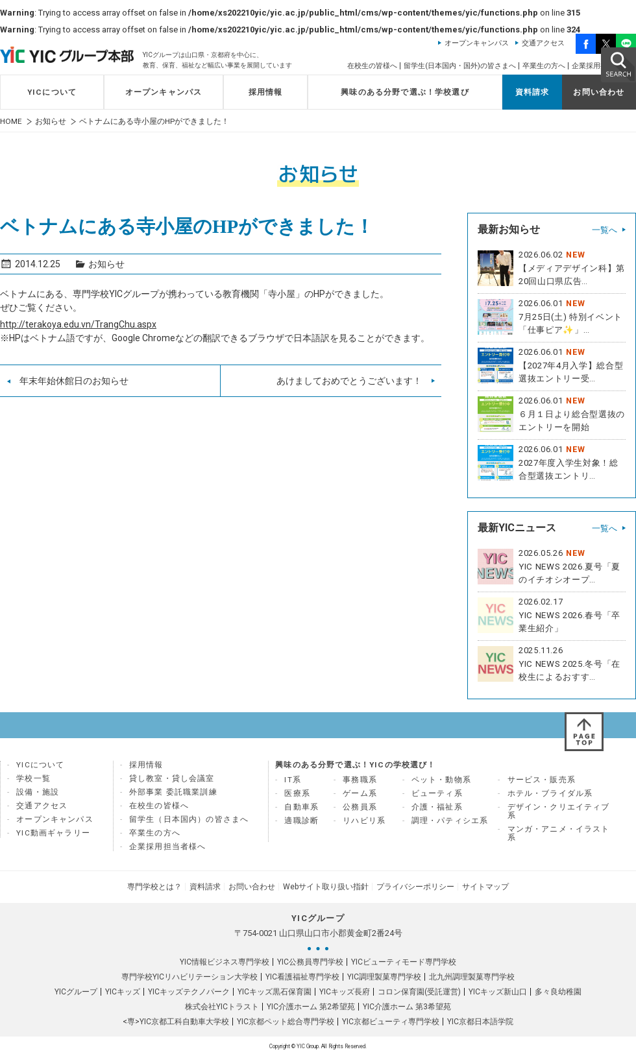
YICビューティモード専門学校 (403, 961)
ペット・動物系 (441, 779)
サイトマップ (485, 886)
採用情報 (266, 92)
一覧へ (604, 230)
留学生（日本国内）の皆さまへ (189, 819)
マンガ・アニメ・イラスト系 (559, 833)
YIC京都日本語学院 (480, 1021)
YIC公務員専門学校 (310, 961)
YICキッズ (122, 991)
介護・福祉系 (437, 806)
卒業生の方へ (543, 66)
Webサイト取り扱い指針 (326, 886)
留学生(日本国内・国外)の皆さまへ (460, 66)
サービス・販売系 (542, 779)
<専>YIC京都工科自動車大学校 (176, 1021)
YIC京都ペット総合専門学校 (285, 1021)
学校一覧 (33, 778)
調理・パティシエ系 (450, 820)
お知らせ (50, 121)
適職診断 (301, 820)
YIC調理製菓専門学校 (384, 976)
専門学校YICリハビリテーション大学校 (189, 976)
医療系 (297, 793)
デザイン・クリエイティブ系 (559, 811)
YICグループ (76, 991)
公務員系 (360, 806)
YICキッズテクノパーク (189, 991)
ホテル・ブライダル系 (550, 793)
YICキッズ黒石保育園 (275, 991)
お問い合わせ (598, 92)
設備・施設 (37, 792)
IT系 (292, 779)
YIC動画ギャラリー (53, 832)
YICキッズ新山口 (498, 991)
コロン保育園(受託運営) (419, 991)
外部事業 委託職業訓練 (173, 792)
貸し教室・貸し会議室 (172, 778)
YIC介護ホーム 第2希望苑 (311, 1006)
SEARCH (618, 64)
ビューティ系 (437, 793)
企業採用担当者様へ (167, 846)
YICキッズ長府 (344, 991)
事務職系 (360, 779)
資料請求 (532, 92)
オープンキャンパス (477, 43)
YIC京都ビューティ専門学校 (390, 1021)
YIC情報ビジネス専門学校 (224, 961)
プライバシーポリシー (415, 886)
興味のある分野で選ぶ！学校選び (405, 92)
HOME (11, 121)
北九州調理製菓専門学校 (472, 976)
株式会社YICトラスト (222, 1006)
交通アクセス (543, 43)
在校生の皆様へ (372, 66)
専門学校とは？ (154, 886)
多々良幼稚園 (558, 991)
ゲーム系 (360, 793)
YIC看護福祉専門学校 (302, 976)
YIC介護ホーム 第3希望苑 (407, 1006)
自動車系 (301, 806)
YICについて (52, 92)
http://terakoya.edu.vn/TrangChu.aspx (78, 324)
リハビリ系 (364, 820)
